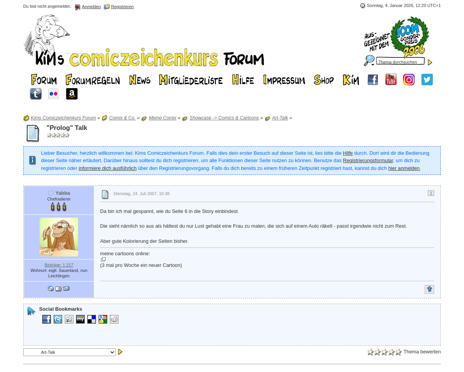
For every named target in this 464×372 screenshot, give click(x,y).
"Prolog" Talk (67, 127)
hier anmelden (404, 168)
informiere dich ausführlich (107, 168)
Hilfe (348, 153)
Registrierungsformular (368, 160)
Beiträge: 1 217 (59, 265)
